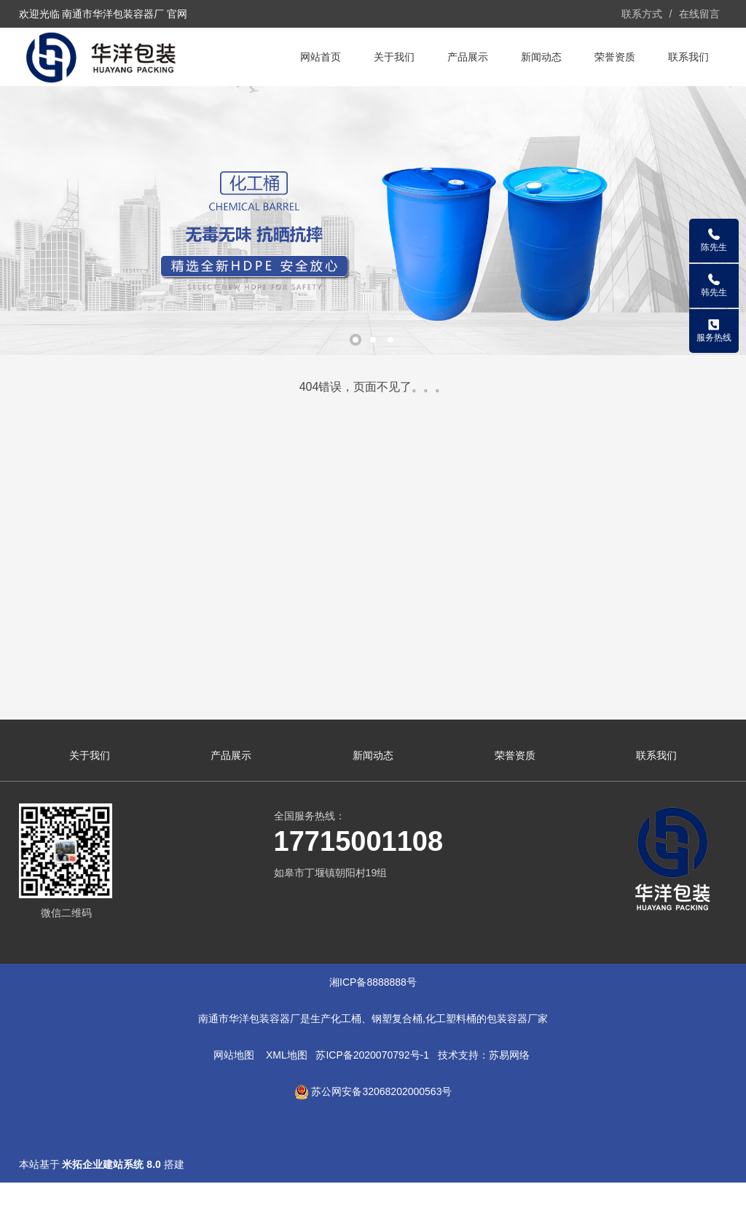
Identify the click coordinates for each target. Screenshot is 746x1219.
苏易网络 (509, 1055)
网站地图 (233, 1055)
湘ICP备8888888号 (373, 982)
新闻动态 (541, 57)
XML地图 (286, 1055)
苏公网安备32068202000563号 (381, 1091)
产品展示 (467, 57)
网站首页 (320, 57)
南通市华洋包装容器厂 (249, 1018)
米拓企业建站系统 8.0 (111, 1164)
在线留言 (699, 14)
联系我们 (688, 57)
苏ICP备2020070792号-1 (372, 1055)
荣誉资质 (614, 57)
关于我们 (394, 57)
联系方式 (641, 14)
